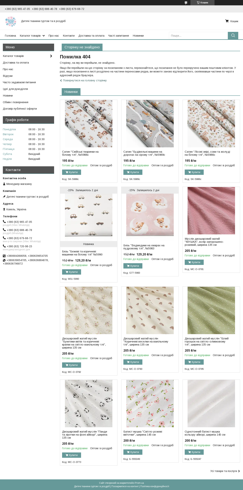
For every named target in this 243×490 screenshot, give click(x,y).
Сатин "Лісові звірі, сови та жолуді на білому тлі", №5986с (207, 153)
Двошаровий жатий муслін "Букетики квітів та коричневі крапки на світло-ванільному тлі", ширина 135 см (84, 343)
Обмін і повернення (15, 102)
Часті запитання (118, 35)
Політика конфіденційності (154, 486)
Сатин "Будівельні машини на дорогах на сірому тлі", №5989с (144, 153)
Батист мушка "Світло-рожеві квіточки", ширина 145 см (142, 433)
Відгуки (8, 75)
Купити (73, 172)
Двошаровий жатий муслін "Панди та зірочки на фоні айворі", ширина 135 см (84, 434)
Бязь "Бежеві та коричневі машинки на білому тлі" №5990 (82, 253)
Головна (10, 35)
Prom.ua (139, 483)
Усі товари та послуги (223, 471)
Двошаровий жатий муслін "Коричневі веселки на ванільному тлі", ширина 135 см (145, 341)
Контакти (69, 35)
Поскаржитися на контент (125, 486)
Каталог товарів (30, 35)
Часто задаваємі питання (19, 82)
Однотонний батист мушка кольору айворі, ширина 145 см (205, 433)
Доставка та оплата (91, 35)
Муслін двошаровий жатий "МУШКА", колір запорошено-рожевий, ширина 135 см (204, 241)
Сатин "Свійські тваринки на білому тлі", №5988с (80, 153)
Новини (8, 95)
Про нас (54, 35)
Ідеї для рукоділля (15, 88)
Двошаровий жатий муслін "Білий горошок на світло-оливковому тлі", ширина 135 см (207, 341)
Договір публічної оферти (20, 108)
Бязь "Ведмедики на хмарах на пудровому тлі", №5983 (143, 247)
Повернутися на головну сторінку (85, 80)
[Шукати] (233, 35)
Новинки (138, 35)
